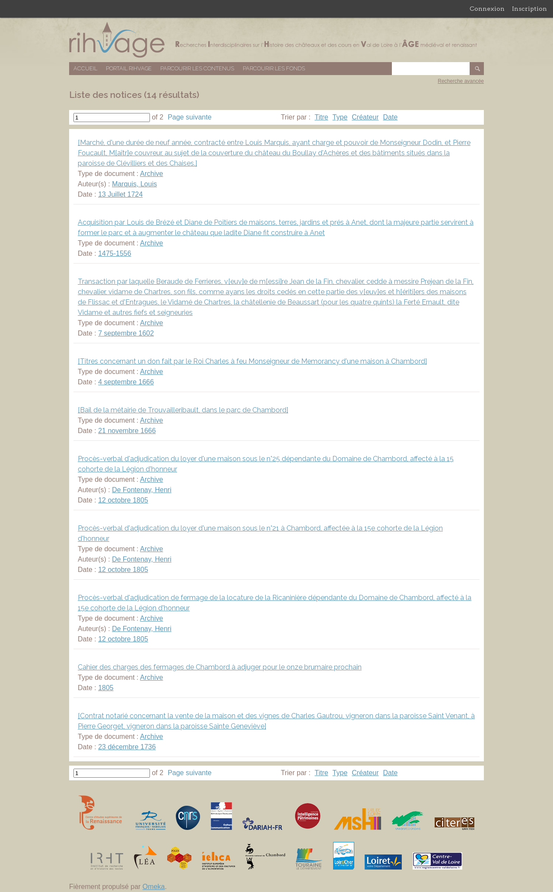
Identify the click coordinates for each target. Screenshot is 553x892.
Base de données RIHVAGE (276, 40)
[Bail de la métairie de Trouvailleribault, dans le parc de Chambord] (183, 410)
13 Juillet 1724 (120, 194)
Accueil (85, 68)
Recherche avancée (461, 81)
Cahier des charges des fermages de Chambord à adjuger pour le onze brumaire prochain (220, 667)
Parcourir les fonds (274, 68)
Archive (151, 173)
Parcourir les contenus (197, 68)
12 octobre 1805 (123, 500)
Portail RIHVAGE (129, 68)
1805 (106, 687)
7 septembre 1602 (126, 333)
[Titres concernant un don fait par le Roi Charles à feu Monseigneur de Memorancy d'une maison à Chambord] (252, 361)
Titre (321, 117)
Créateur (365, 117)
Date (390, 117)
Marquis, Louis (134, 184)
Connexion (487, 8)
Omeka (154, 886)
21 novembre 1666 (127, 430)
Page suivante (189, 117)
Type (340, 117)
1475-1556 (114, 253)
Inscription (529, 8)
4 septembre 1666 (126, 382)
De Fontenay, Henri (142, 489)
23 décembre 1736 (127, 747)
